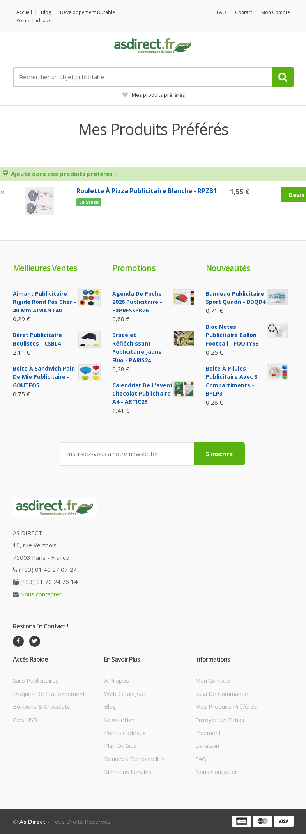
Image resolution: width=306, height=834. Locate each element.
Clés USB (25, 720)
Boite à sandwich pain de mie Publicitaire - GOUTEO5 (44, 377)
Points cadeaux (33, 20)
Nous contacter (41, 594)
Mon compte (275, 12)
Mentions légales (128, 771)
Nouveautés (228, 268)
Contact (243, 12)
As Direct (32, 821)
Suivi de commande (221, 693)
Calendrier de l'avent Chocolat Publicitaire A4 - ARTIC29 (142, 394)
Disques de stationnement (49, 693)
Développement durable (87, 12)
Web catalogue (124, 693)
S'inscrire (219, 454)
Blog (46, 12)
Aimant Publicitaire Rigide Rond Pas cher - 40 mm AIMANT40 (44, 302)
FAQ (221, 12)
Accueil (24, 12)
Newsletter (119, 720)
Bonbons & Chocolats (41, 706)
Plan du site (120, 745)
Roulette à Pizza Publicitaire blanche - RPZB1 (146, 190)
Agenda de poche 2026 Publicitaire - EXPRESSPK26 (137, 302)
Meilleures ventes (45, 268)
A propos (116, 680)
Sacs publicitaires (36, 680)
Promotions (133, 268)
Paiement (208, 732)
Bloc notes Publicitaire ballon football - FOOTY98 (232, 335)
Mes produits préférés (153, 94)
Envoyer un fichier (220, 720)
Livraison (207, 745)
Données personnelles (134, 759)
